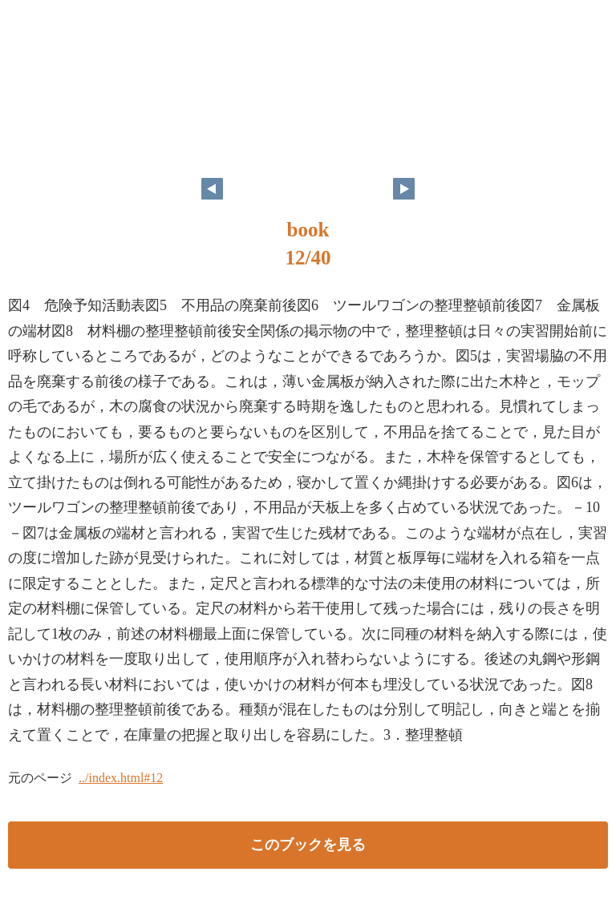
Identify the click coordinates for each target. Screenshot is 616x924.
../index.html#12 (121, 778)
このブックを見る (308, 845)
